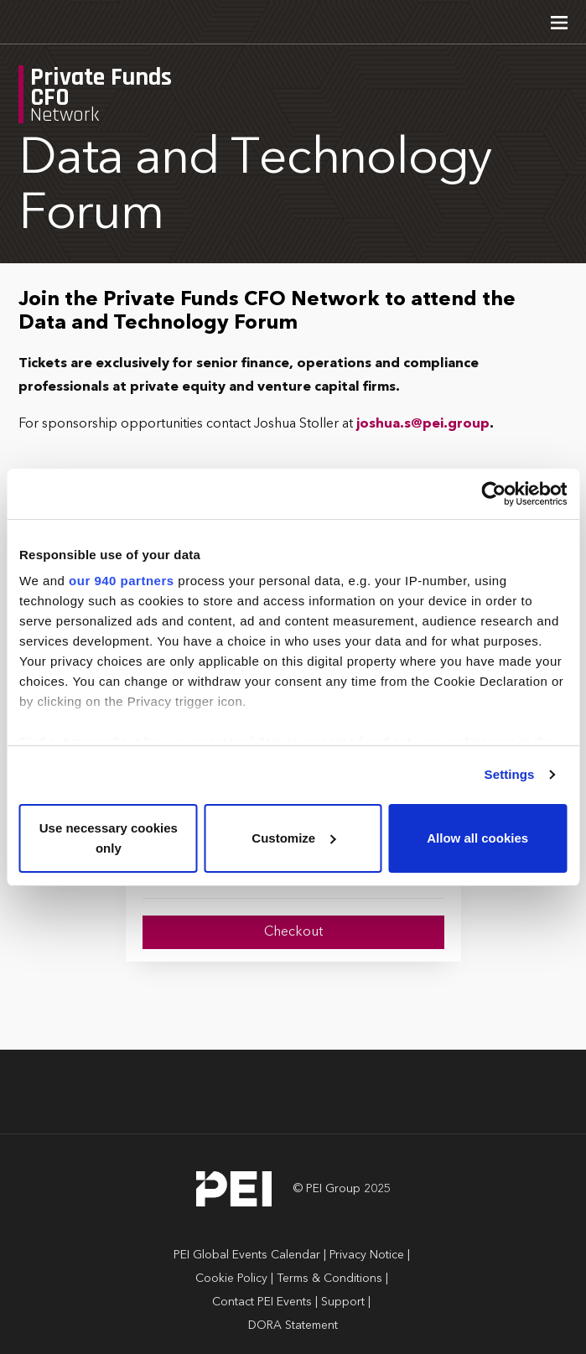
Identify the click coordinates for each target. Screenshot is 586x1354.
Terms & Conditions (329, 1278)
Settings (510, 774)
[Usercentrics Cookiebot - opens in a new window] (493, 493)
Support (343, 1302)
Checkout (293, 932)
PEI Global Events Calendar (247, 1255)
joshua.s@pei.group (423, 424)
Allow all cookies (477, 838)
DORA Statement (293, 1325)
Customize (293, 838)
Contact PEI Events (262, 1302)
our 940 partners (121, 580)
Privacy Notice (366, 1255)
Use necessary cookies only (108, 838)
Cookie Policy (231, 1278)
